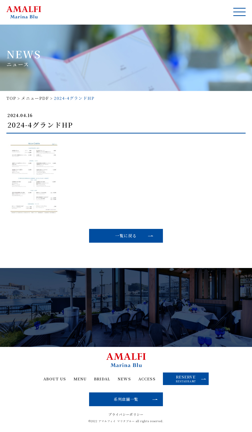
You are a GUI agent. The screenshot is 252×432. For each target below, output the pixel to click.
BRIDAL (102, 379)
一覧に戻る (126, 235)
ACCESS (147, 379)
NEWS (124, 379)
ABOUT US (54, 379)
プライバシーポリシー (125, 414)
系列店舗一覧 (126, 399)
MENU (79, 379)
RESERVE (191, 378)
